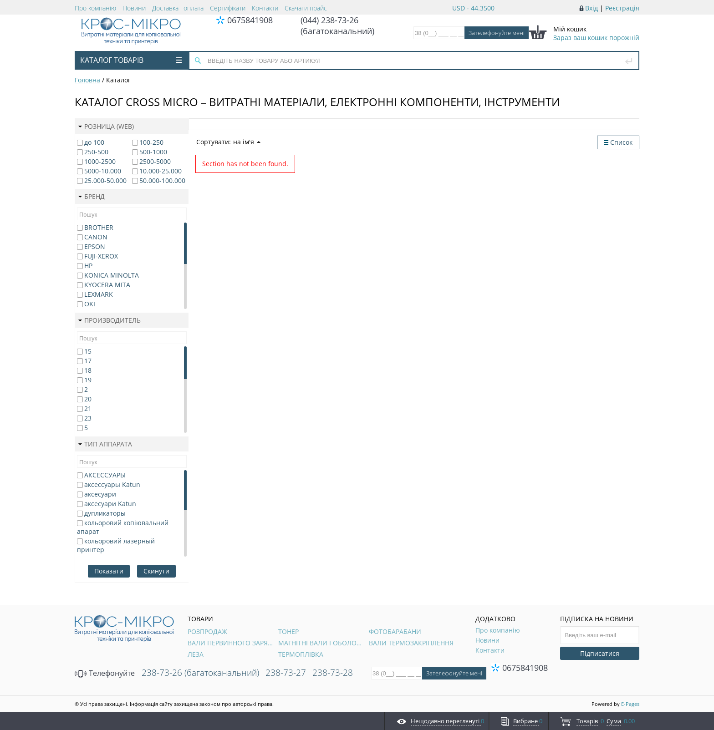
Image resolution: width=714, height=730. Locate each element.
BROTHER (98, 227)
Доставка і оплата (178, 8)
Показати (108, 571)
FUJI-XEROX (101, 256)
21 (88, 408)
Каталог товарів (131, 60)
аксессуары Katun (112, 484)
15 (88, 351)
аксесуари (100, 494)
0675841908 (250, 20)
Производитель (109, 320)
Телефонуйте (105, 673)
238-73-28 (332, 673)
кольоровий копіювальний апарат (122, 527)
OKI (89, 303)
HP (88, 265)
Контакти (265, 8)
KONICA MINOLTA (111, 275)
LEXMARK (98, 294)
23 (88, 418)
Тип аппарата (105, 444)
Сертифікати (227, 8)
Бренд (91, 196)
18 (88, 370)
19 (88, 379)
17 (88, 360)
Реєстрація (622, 8)
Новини (134, 8)
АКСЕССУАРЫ (105, 475)
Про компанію (95, 8)
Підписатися (599, 653)
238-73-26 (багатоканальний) (200, 673)
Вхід (591, 8)
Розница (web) (106, 126)
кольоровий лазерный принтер (116, 545)
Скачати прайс (306, 8)
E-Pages (630, 703)
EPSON (94, 246)
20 (88, 399)
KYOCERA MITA (107, 284)
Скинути (156, 571)
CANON (95, 237)
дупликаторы (105, 513)
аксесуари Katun (110, 503)
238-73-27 (285, 673)
